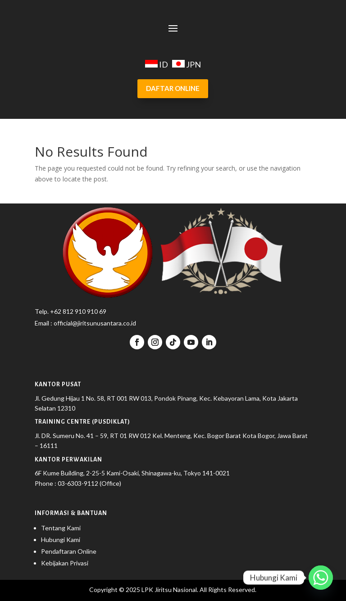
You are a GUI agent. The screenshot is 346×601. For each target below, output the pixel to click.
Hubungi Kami (60, 539)
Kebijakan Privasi (64, 563)
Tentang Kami (61, 528)
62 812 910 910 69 (80, 311)
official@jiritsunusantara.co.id (94, 323)
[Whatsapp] (321, 577)
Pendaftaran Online (68, 551)
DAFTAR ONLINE (173, 88)
